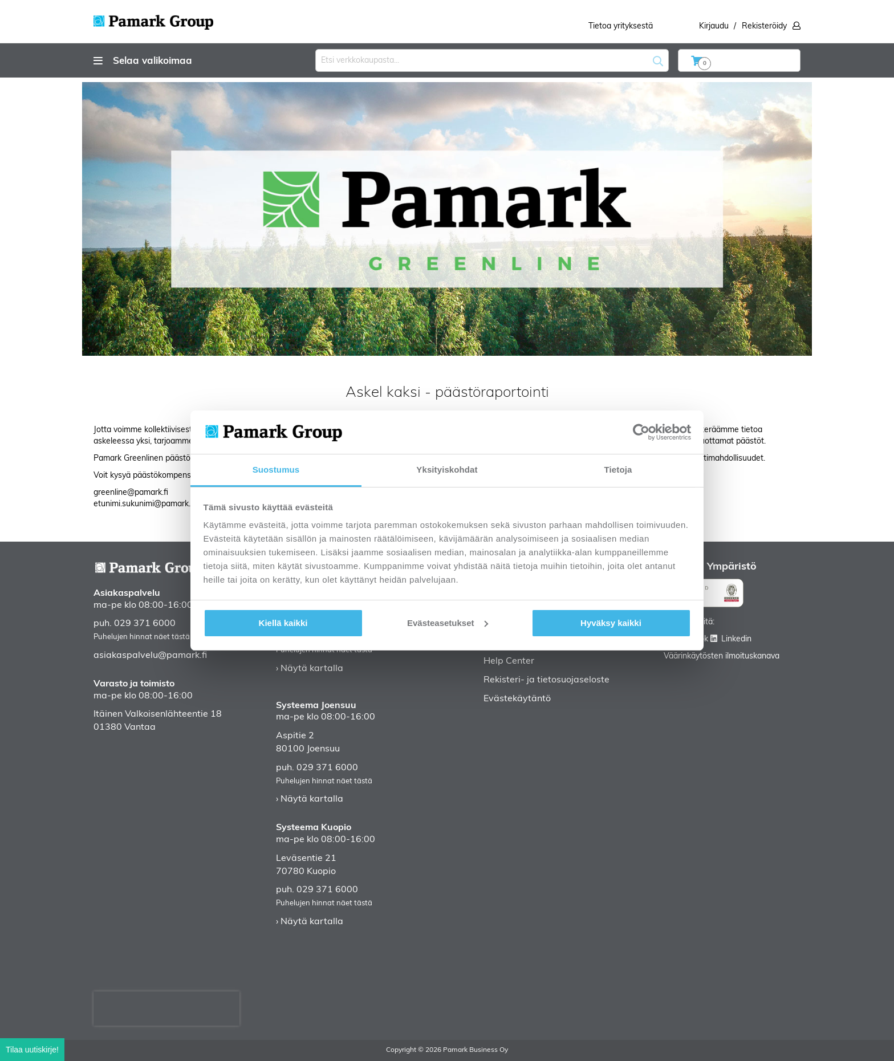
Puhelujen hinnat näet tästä (142, 637)
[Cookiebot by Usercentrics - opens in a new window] (641, 432)
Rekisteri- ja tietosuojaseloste (546, 680)
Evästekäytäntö (517, 699)
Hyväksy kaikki (610, 623)
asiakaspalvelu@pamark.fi (150, 655)
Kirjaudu (714, 26)
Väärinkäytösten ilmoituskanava (721, 656)
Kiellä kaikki (283, 623)
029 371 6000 (145, 623)
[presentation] (166, 1008)
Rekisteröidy (764, 26)
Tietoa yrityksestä (620, 26)
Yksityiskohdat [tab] (446, 469)
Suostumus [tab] (276, 469)
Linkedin (736, 639)
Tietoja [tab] (618, 469)
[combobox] (492, 60)
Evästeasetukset (447, 623)
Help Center (508, 661)
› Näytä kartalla (309, 668)
